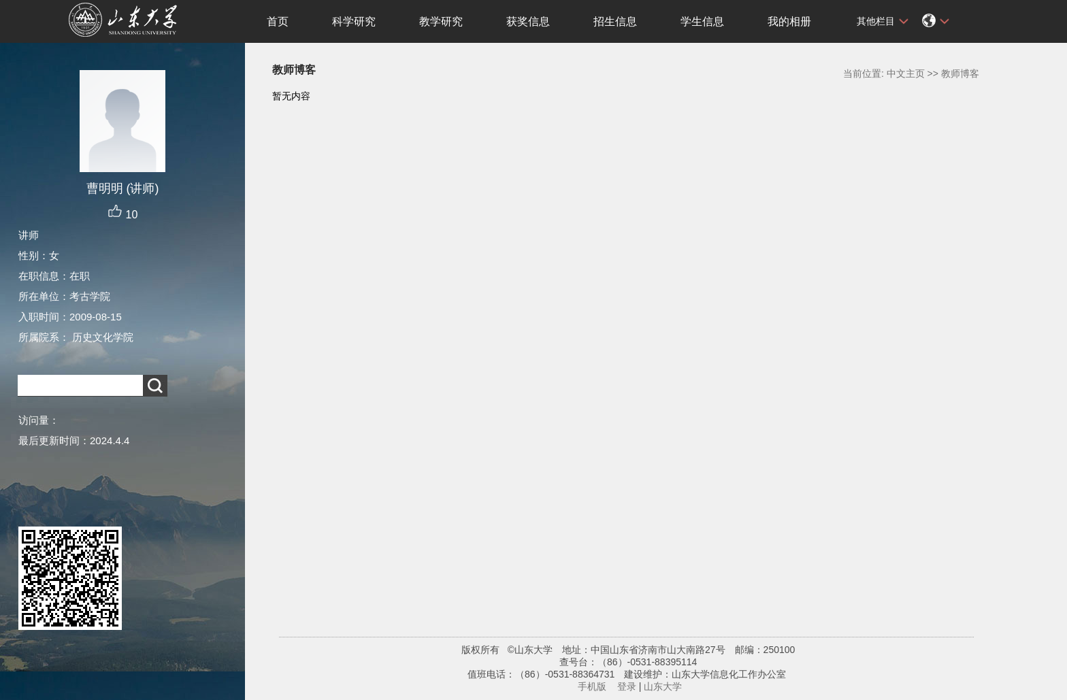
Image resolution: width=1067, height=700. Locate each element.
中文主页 (906, 73)
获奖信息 (528, 21)
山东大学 (663, 686)
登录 (626, 686)
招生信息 (615, 21)
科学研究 (354, 21)
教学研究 (441, 21)
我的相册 (789, 21)
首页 (278, 21)
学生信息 (702, 21)
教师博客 (960, 73)
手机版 (592, 686)
